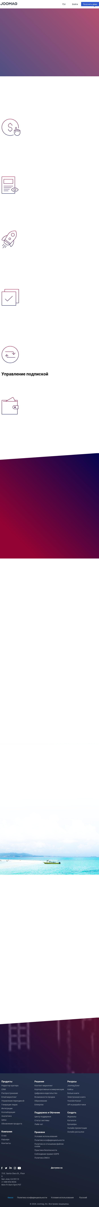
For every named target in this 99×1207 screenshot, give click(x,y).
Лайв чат (38, 1124)
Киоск (10, 1197)
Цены (4, 1119)
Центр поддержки (42, 1116)
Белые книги (73, 1093)
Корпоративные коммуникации (49, 1089)
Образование (40, 1100)
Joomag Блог (73, 1085)
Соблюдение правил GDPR (46, 1154)
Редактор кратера (9, 1085)
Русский (84, 1197)
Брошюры (72, 1124)
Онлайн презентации (77, 1128)
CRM (3, 1089)
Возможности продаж (44, 1097)
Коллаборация (8, 1112)
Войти (75, 4)
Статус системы (41, 1120)
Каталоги (71, 1120)
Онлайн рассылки (75, 1131)
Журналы (71, 1116)
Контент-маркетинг (43, 1085)
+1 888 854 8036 (8, 1181)
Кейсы (70, 1089)
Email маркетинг (9, 1097)
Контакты (6, 1143)
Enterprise (38, 1104)
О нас (4, 1135)
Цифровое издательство (45, 1093)
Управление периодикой (12, 1100)
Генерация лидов (9, 1104)
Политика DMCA (42, 1157)
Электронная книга (76, 1097)
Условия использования (45, 1136)
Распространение (9, 1093)
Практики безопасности (45, 1150)
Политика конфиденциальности (49, 1140)
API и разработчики (76, 1104)
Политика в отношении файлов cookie (49, 1145)
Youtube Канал (74, 1100)
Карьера (5, 1139)
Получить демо (90, 4)
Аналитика (6, 1116)
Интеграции (6, 1108)
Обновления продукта (11, 1123)
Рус (64, 4)
